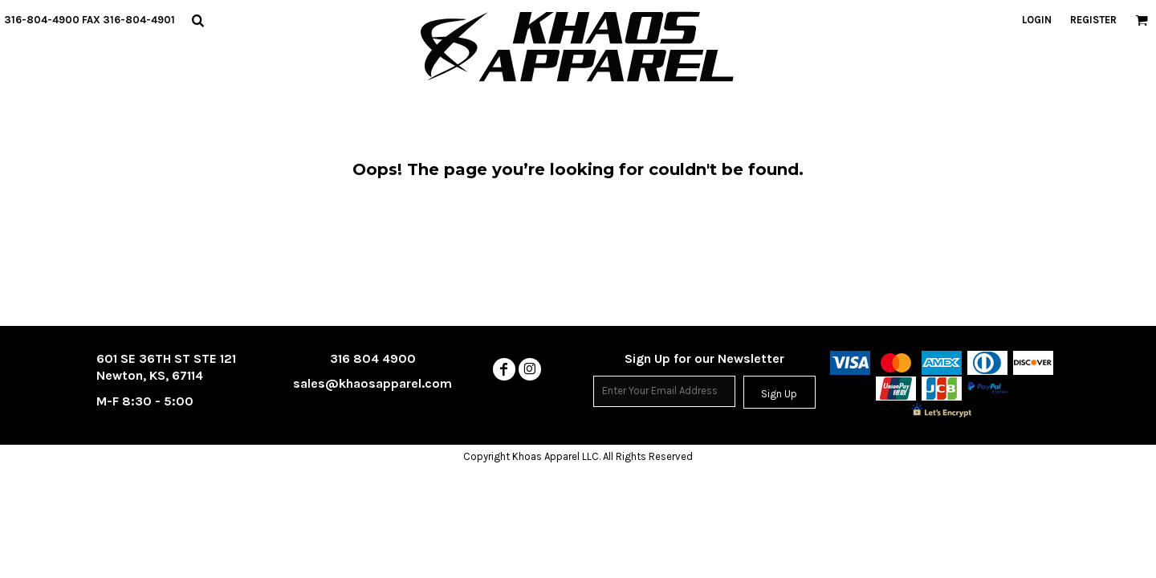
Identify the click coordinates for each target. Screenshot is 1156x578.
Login (1037, 20)
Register (1093, 20)
